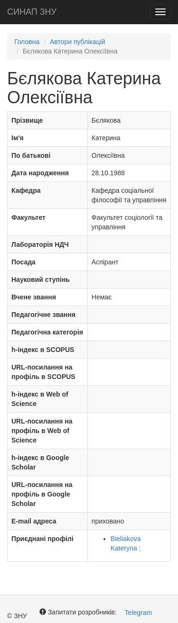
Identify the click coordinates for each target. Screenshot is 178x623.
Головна (26, 41)
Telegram (138, 612)
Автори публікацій (77, 41)
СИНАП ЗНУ (31, 12)
